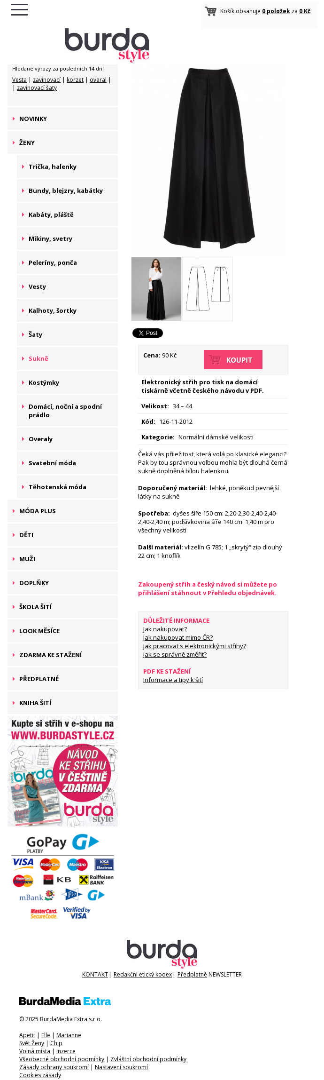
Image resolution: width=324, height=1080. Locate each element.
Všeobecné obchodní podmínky (61, 1059)
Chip (56, 1043)
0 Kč (304, 11)
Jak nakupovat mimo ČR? (178, 637)
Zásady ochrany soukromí (54, 1067)
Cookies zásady (40, 1075)
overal (98, 80)
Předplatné (192, 974)
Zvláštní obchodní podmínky (148, 1059)
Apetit (27, 1035)
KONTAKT (95, 974)
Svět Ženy (31, 1043)
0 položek (276, 11)
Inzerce (66, 1051)
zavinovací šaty (37, 88)
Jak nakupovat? (165, 629)
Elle (45, 1035)
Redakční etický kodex (143, 974)
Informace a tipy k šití (173, 679)
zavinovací (47, 80)
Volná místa (34, 1051)
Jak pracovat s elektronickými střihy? (194, 646)
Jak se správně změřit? (175, 654)
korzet (75, 80)
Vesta (19, 80)
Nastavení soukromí (121, 1067)
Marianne (68, 1035)
